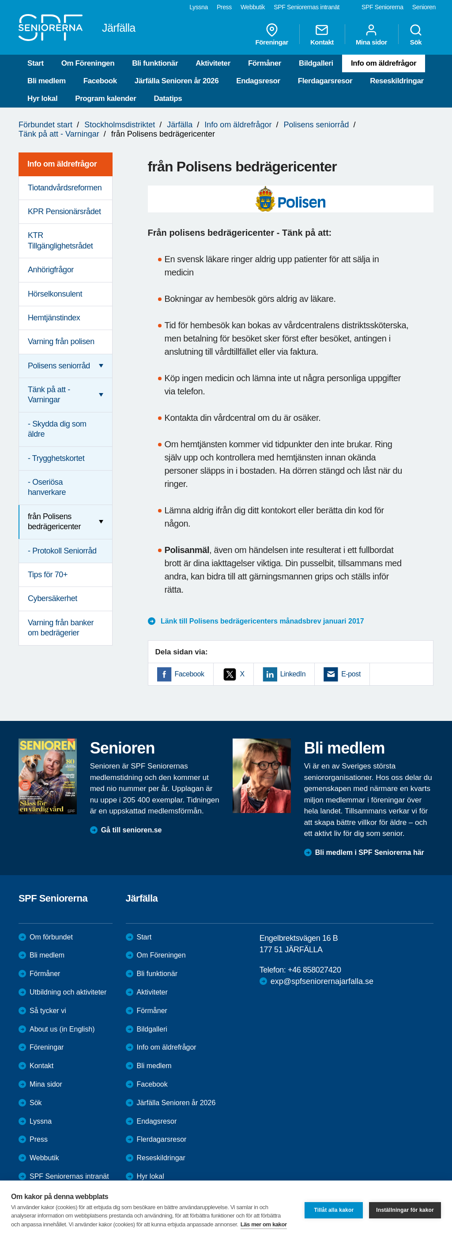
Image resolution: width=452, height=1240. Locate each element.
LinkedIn (292, 674)
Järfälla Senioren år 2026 (176, 81)
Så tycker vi (48, 1010)
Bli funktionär (155, 63)
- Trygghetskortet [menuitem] (56, 458)
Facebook (100, 81)
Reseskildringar (397, 81)
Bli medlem (46, 81)
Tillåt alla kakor (334, 1210)
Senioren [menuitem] (424, 7)
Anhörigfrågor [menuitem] (51, 269)
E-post (351, 674)
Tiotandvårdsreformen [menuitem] (65, 187)
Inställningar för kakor (405, 1210)
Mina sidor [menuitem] (371, 34)
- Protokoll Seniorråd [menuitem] (62, 550)
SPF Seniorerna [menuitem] (382, 7)
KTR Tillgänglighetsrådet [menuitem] (60, 240)
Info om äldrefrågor (383, 63)
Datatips (168, 98)
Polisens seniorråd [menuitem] (59, 365)
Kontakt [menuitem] (322, 34)
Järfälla (179, 125)
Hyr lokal (42, 98)
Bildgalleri (316, 63)
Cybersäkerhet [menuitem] (52, 598)
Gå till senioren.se (131, 830)
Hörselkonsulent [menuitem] (55, 294)
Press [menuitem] (224, 7)
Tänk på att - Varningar (59, 134)
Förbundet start (45, 125)
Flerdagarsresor (325, 81)
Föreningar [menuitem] (272, 34)
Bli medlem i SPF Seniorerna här (369, 852)
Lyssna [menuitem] (198, 7)
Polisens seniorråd (316, 125)
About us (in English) (62, 1029)
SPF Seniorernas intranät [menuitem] (306, 7)
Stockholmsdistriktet (119, 125)
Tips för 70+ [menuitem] (48, 574)
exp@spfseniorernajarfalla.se (322, 981)
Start (35, 63)
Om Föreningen (87, 63)
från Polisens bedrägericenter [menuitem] (54, 521)
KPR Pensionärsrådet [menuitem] (64, 211)
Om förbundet (51, 937)
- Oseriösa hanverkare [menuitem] (47, 487)
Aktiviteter (213, 63)
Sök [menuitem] (415, 34)
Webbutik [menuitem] (253, 7)
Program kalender (105, 98)
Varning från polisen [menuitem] (61, 341)
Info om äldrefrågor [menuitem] (62, 164)
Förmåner (264, 63)
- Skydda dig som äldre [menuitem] (57, 429)
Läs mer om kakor (264, 1224)
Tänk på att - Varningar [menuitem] (49, 394)
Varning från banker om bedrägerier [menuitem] (61, 627)
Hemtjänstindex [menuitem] (54, 317)
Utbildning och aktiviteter (68, 992)
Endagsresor (258, 81)
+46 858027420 (314, 969)
